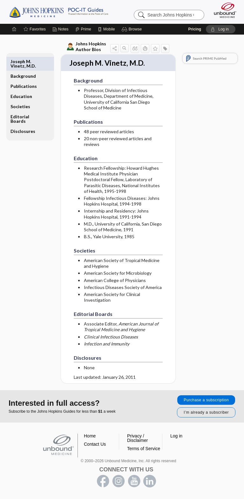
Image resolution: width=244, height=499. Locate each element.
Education (21, 81)
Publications (23, 71)
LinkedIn (149, 482)
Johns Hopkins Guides (59, 11)
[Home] (14, 29)
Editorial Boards (19, 104)
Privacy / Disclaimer (137, 438)
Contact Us (95, 444)
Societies (20, 92)
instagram (118, 482)
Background (23, 61)
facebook (103, 482)
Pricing (194, 29)
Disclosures (22, 116)
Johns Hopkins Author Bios (86, 46)
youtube (134, 482)
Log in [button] (176, 436)
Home (90, 436)
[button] (133, 29)
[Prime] (83, 29)
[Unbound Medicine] (223, 10)
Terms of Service (143, 449)
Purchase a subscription (206, 400)
